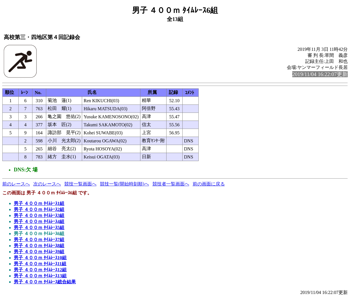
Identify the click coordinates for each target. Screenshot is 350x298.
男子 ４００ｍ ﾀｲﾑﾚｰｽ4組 (39, 221)
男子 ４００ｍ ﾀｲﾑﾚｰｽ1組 (39, 203)
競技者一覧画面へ (170, 183)
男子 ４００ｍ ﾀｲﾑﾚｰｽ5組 (39, 227)
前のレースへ (16, 183)
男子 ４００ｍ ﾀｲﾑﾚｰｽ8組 (39, 245)
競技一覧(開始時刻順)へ (124, 183)
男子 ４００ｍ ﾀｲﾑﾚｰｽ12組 (40, 269)
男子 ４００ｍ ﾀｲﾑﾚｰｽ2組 (39, 209)
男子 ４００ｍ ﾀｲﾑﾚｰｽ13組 (40, 275)
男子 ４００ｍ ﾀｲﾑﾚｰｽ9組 (39, 251)
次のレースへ (47, 183)
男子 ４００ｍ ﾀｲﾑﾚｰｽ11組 (40, 263)
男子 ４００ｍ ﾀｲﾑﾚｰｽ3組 (39, 215)
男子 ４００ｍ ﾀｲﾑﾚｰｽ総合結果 (45, 281)
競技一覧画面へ (80, 183)
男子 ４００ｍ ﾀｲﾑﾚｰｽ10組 (40, 257)
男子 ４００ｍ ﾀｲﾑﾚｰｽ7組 (39, 239)
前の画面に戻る (209, 183)
